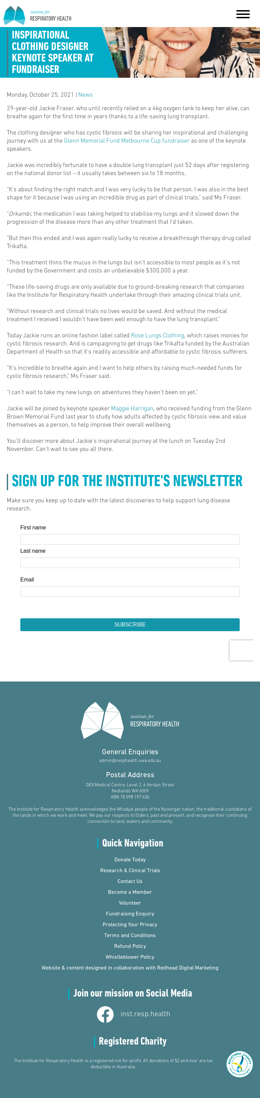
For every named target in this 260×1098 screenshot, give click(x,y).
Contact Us (130, 881)
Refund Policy (130, 946)
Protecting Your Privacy (130, 925)
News (85, 95)
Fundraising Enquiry (130, 914)
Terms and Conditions (130, 935)
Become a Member (130, 892)
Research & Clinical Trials (130, 871)
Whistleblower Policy (130, 957)
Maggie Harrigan (132, 409)
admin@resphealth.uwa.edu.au (130, 760)
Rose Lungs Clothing (157, 336)
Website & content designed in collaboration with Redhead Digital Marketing (130, 968)
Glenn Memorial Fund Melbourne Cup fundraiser (127, 141)
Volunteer (130, 903)
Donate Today (130, 860)
